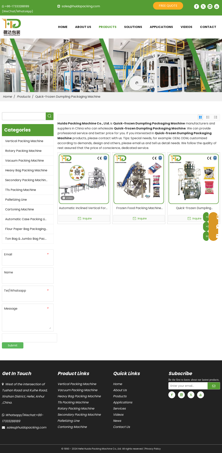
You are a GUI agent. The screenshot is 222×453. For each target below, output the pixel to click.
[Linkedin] (209, 6)
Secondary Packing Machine (26, 180)
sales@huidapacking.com (81, 6)
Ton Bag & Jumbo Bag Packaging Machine (29, 238)
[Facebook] (196, 6)
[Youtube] (216, 6)
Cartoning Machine (19, 209)
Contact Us (121, 427)
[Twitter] (203, 6)
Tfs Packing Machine (20, 190)
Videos (118, 414)
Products (119, 396)
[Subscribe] (213, 385)
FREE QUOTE (168, 5)
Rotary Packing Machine (23, 151)
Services (119, 408)
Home (117, 384)
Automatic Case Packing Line (27, 219)
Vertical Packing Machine (24, 141)
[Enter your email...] (187, 385)
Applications (122, 402)
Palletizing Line (16, 199)
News (117, 421)
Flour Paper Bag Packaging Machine (29, 229)
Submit (12, 345)
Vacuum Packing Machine (24, 160)
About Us (120, 390)
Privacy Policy (153, 448)
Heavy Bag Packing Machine (26, 170)
